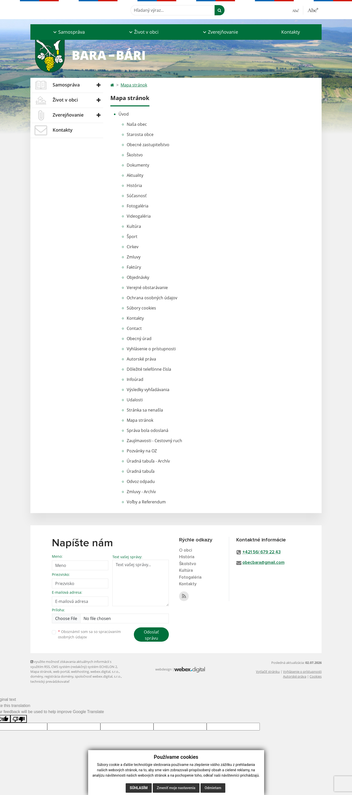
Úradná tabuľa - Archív (148, 461)
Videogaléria (139, 216)
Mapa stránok (134, 85)
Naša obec (137, 124)
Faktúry (134, 267)
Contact (134, 328)
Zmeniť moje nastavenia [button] (176, 788)
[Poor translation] (18, 719)
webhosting (80, 671)
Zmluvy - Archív (141, 491)
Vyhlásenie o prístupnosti (151, 349)
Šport (132, 236)
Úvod (124, 114)
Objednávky (138, 277)
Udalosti (135, 400)
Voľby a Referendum (146, 502)
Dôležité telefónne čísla (149, 369)
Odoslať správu (151, 635)
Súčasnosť (137, 195)
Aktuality (135, 175)
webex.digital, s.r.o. (104, 671)
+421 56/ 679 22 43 (261, 552)
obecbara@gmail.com (263, 563)
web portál (61, 671)
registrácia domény (58, 676)
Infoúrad (135, 379)
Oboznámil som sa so (89, 634)
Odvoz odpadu (141, 481)
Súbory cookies (141, 308)
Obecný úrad (139, 338)
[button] (68, 32)
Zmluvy (133, 257)
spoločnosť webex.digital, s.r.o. (98, 676)
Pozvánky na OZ (142, 451)
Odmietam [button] (213, 788)
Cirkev (132, 247)
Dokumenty (138, 165)
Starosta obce (140, 134)
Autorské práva (141, 359)
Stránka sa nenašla (145, 410)
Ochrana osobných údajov (152, 298)
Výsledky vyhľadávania (148, 389)
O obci (185, 550)
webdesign (163, 669)
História (134, 185)
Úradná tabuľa (141, 471)
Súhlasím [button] (139, 788)
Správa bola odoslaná (147, 430)
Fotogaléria (137, 206)
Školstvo (135, 155)
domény (36, 676)
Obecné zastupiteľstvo (148, 144)
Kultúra (134, 226)
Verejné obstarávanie (147, 287)
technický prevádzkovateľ (49, 681)
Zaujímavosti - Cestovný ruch (154, 440)
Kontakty (290, 32)
